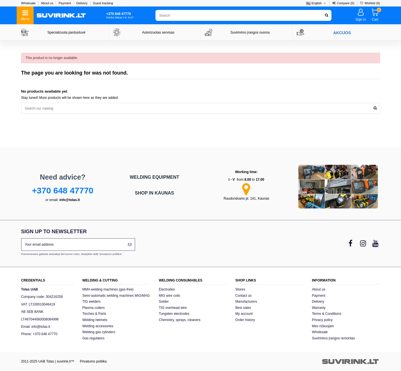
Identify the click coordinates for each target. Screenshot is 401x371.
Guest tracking (103, 3)
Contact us (243, 296)
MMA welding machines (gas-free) (107, 289)
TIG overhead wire (173, 308)
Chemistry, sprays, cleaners (179, 320)
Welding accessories (97, 326)
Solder (164, 302)
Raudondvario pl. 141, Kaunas (246, 198)
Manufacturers (246, 302)
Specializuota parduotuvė (66, 32)
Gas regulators (93, 338)
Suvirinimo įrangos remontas (333, 338)
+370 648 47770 (63, 190)
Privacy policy (322, 320)
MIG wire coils (169, 296)
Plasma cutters (93, 308)
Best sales (243, 308)
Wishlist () (370, 3)
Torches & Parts (94, 314)
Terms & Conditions (326, 314)
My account (244, 314)
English (316, 3)
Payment (65, 3)
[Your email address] (73, 244)
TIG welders (91, 302)
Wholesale (28, 3)
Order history (245, 320)
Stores (240, 289)
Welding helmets (94, 320)
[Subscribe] (130, 244)
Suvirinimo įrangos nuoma (250, 32)
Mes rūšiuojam (323, 326)
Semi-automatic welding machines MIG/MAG (116, 296)
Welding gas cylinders (98, 332)
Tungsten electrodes (174, 314)
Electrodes (167, 289)
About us (47, 3)
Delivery (82, 3)
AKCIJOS (342, 32)
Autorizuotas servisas (158, 32)
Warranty (319, 308)
